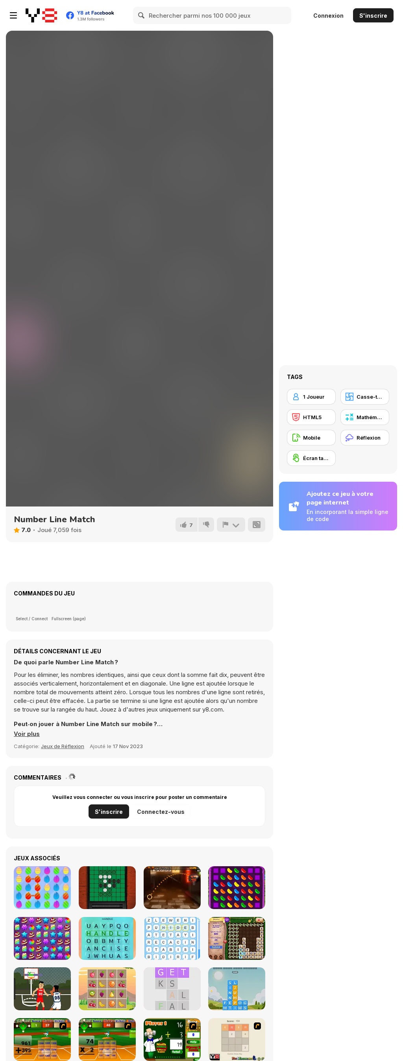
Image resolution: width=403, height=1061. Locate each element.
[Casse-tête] (364, 397)
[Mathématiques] (364, 417)
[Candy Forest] (42, 938)
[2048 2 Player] (236, 1039)
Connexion (328, 15)
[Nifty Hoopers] (42, 988)
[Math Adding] (172, 1039)
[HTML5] (311, 417)
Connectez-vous (161, 811)
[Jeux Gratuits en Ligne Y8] (41, 15)
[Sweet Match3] (42, 887)
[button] (27, 734)
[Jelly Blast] (236, 887)
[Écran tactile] (311, 458)
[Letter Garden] (236, 938)
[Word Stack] (236, 988)
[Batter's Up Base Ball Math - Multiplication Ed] (107, 1039)
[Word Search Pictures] (107, 938)
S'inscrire (373, 15)
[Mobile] (311, 437)
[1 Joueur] (311, 397)
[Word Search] (172, 988)
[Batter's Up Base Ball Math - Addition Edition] (42, 1039)
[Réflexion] (364, 437)
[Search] (141, 15)
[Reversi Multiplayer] (107, 887)
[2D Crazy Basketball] (172, 887)
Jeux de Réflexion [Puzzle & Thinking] (62, 746)
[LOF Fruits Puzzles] (107, 988)
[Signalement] (231, 525)
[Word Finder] (172, 938)
